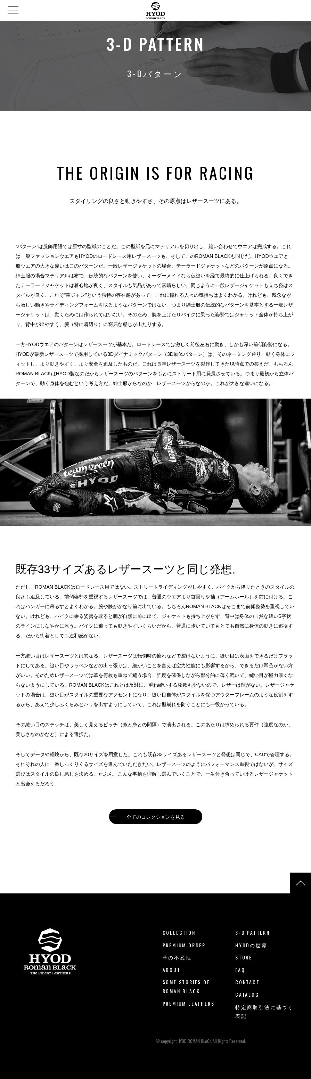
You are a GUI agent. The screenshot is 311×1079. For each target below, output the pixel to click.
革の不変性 (177, 957)
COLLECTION (179, 932)
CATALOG (247, 994)
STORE (243, 957)
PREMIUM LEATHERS (189, 1003)
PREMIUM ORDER (184, 945)
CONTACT (247, 982)
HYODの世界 (251, 945)
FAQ (240, 969)
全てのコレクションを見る (155, 816)
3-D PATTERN (252, 932)
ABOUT (172, 969)
